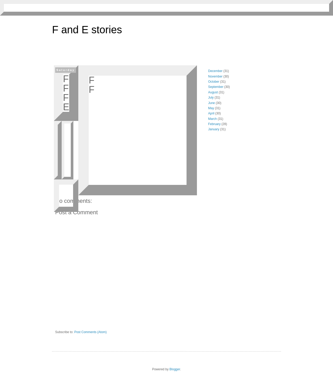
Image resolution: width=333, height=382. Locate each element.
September (215, 87)
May (211, 108)
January (213, 129)
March (212, 119)
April (211, 113)
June (211, 103)
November (215, 76)
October (213, 81)
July (211, 97)
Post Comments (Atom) (90, 332)
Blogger (174, 369)
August (213, 92)
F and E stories (87, 29)
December (215, 71)
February (214, 124)
